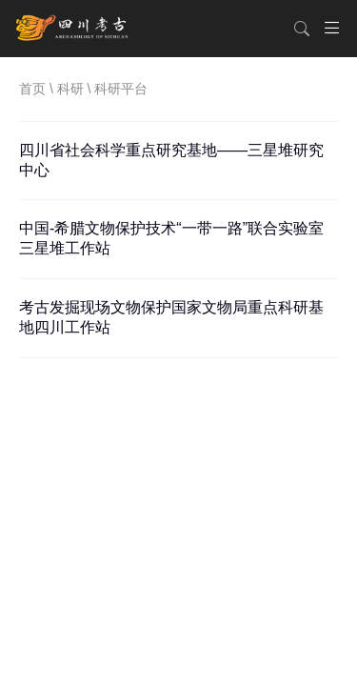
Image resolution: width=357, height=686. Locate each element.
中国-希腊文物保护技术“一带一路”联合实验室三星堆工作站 (171, 238)
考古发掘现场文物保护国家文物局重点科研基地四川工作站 (171, 317)
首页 (32, 88)
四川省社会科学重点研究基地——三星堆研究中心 (171, 160)
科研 (70, 88)
